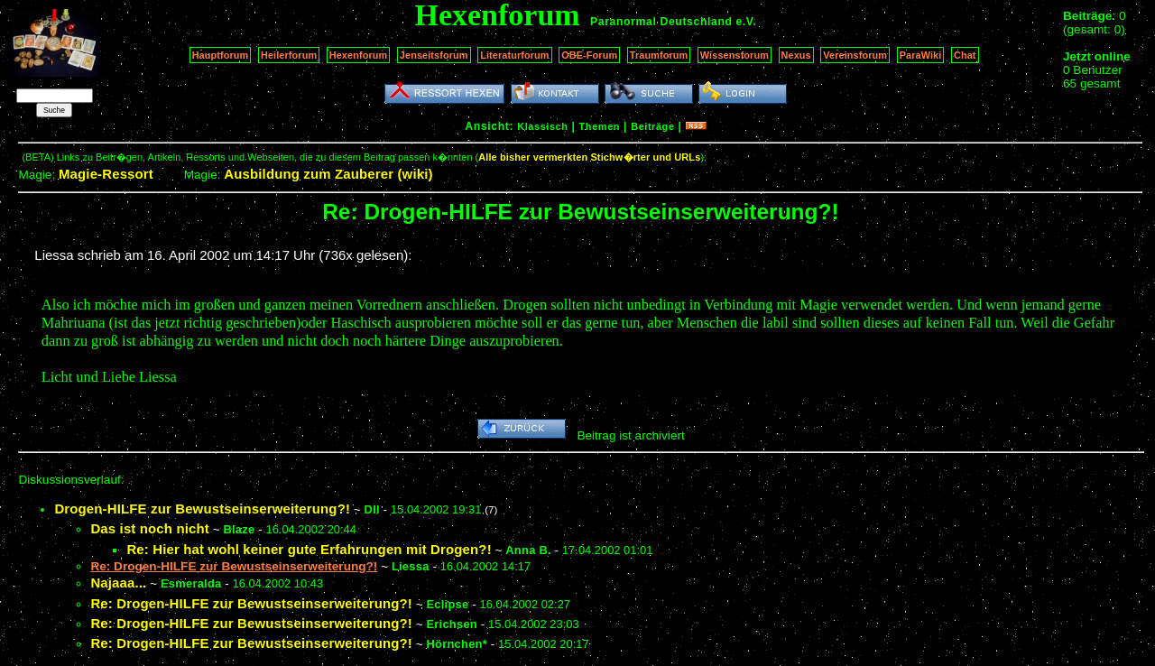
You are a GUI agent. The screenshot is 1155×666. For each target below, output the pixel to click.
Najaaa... (118, 582)
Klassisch (542, 126)
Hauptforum (220, 55)
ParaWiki (921, 55)
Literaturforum (514, 55)
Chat (965, 55)
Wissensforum (734, 55)
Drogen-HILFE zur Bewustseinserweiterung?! (202, 508)
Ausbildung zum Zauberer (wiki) (328, 173)
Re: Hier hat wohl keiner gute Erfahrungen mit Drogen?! (308, 549)
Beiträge (652, 126)
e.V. (745, 21)
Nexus (796, 55)
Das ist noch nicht (149, 528)
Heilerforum (289, 55)
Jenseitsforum (434, 55)
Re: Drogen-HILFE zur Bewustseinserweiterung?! (251, 603)
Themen (599, 126)
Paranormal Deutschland (661, 21)
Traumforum (659, 55)
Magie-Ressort (106, 173)
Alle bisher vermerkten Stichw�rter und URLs (589, 157)
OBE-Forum (589, 55)
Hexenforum (358, 55)
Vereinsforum (855, 55)
